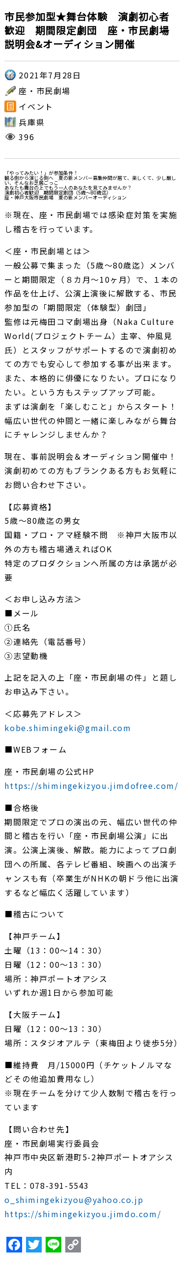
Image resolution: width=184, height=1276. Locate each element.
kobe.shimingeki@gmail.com (67, 728)
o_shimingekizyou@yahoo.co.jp (73, 1199)
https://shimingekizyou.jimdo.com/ (82, 1214)
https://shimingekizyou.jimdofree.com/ (91, 785)
